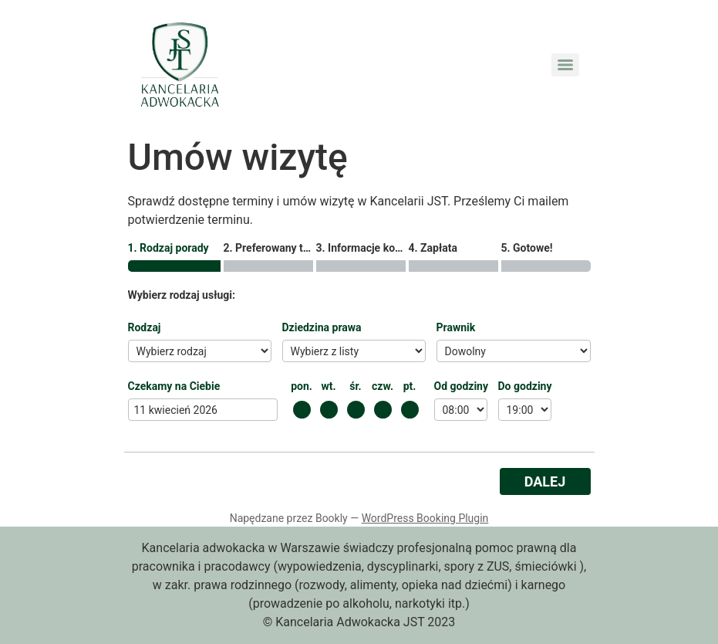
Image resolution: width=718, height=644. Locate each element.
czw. (382, 386)
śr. (355, 386)
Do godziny (525, 386)
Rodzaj (144, 327)
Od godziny (461, 386)
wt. (328, 386)
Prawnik (456, 327)
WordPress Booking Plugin (425, 518)
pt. (409, 386)
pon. (301, 386)
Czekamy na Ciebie (174, 386)
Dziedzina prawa (322, 327)
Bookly (331, 518)
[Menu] (565, 64)
